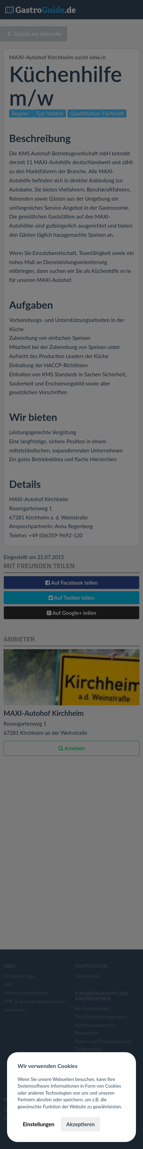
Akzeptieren (80, 1124)
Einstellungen (38, 1124)
